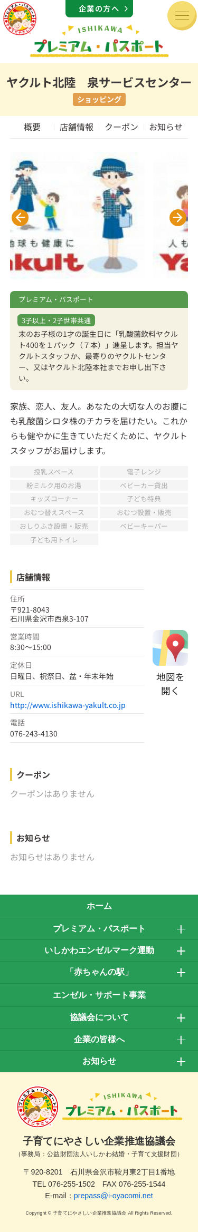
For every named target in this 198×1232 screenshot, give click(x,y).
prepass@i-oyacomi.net (113, 1195)
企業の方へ (99, 8)
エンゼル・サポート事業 (99, 995)
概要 (32, 126)
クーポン (121, 126)
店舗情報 (76, 126)
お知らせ (166, 126)
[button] (20, 217)
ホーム (99, 905)
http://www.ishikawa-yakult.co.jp (68, 705)
